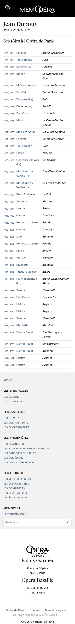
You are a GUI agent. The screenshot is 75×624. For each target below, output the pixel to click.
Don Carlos (23, 297)
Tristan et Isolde (26, 271)
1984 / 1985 (9, 265)
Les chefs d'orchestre (19, 462)
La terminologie (14, 514)
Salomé (21, 290)
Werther (21, 257)
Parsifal (21, 52)
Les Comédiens (13, 458)
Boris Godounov (26, 194)
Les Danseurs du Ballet (19, 453)
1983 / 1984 (9, 251)
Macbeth (22, 264)
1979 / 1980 (9, 195)
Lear (19, 236)
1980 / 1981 (9, 202)
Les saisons (11, 397)
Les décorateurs (15, 493)
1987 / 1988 (9, 326)
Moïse (20, 250)
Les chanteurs (13, 444)
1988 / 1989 (9, 333)
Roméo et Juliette (27, 222)
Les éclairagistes (15, 498)
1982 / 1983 (9, 230)
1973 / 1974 (9, 67)
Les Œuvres (11, 418)
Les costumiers (14, 488)
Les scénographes (16, 484)
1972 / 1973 (9, 53)
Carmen (21, 215)
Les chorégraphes (16, 427)
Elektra (20, 304)
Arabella (21, 201)
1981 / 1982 (9, 216)
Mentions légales (55, 610)
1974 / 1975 (9, 107)
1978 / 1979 (9, 172)
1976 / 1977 (9, 153)
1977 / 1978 (9, 160)
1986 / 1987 (9, 298)
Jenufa (20, 208)
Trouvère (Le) (24, 59)
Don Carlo (22, 113)
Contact (35, 610)
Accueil (8, 380)
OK (67, 522)
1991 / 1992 (9, 358)
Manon (20, 73)
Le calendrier (13, 401)
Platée (20, 153)
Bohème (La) (24, 66)
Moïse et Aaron (26, 85)
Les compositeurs (15, 423)
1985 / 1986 (9, 279)
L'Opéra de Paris (13, 610)
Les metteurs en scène (19, 479)
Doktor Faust (24, 332)
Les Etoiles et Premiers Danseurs (26, 449)
